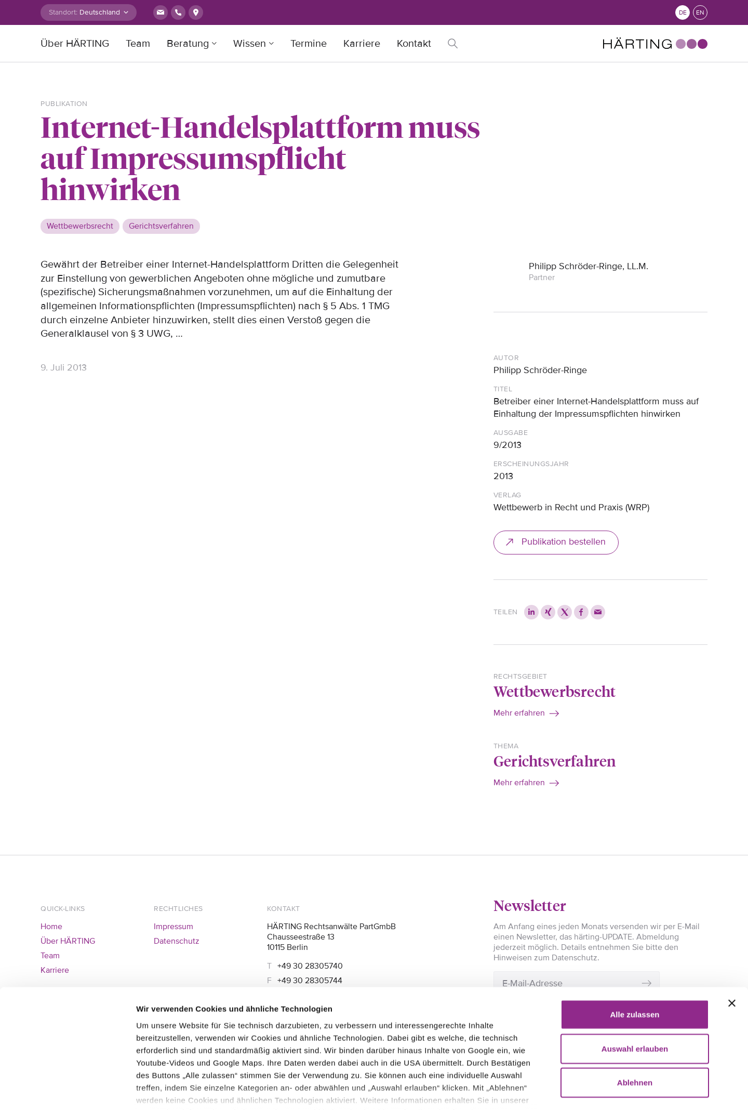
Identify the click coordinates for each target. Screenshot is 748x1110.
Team (138, 43)
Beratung (188, 43)
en (700, 13)
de (683, 13)
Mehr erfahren (519, 713)
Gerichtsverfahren (554, 760)
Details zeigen (597, 1089)
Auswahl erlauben (635, 985)
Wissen (249, 43)
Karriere (361, 43)
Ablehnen (634, 1019)
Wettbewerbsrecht (554, 691)
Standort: (63, 12)
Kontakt (414, 43)
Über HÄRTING (75, 43)
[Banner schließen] (732, 940)
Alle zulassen (634, 951)
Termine (308, 43)
